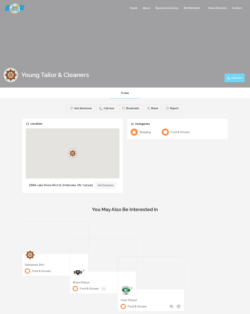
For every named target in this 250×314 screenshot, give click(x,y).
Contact (237, 8)
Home (133, 8)
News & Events (217, 8)
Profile (125, 93)
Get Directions (105, 185)
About (146, 8)
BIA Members (192, 8)
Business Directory (167, 8)
